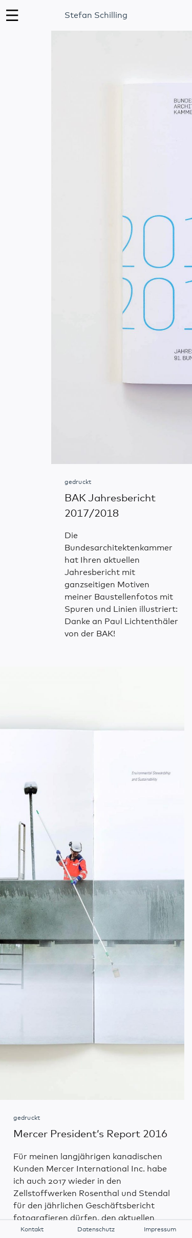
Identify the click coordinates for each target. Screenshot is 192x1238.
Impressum (160, 1230)
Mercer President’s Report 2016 (90, 1134)
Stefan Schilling (96, 15)
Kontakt (32, 1230)
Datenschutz (96, 1230)
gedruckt (78, 482)
